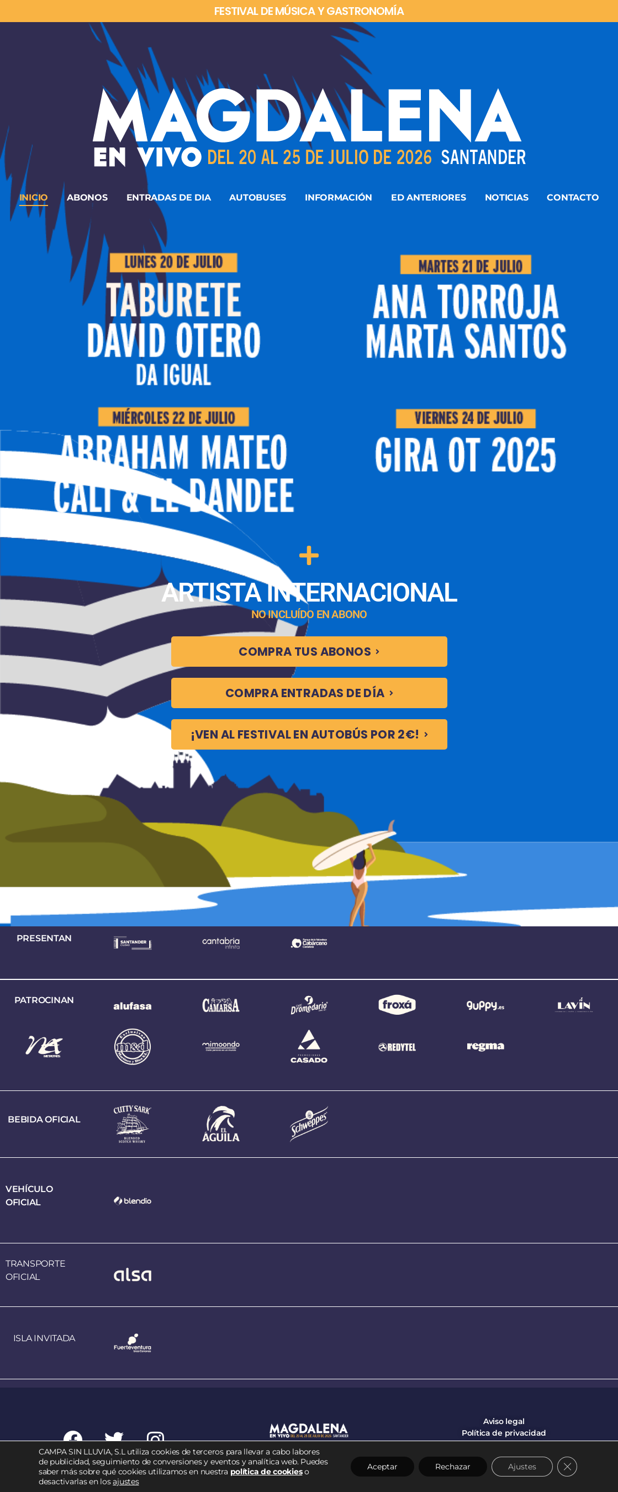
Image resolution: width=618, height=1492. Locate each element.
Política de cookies (504, 1444)
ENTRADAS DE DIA (168, 197)
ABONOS (87, 197)
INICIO (33, 197)
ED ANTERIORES (428, 197)
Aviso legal (504, 1421)
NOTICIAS (507, 197)
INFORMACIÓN (338, 197)
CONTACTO (573, 197)
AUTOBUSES (257, 197)
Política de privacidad (504, 1433)
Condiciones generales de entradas (504, 1456)
